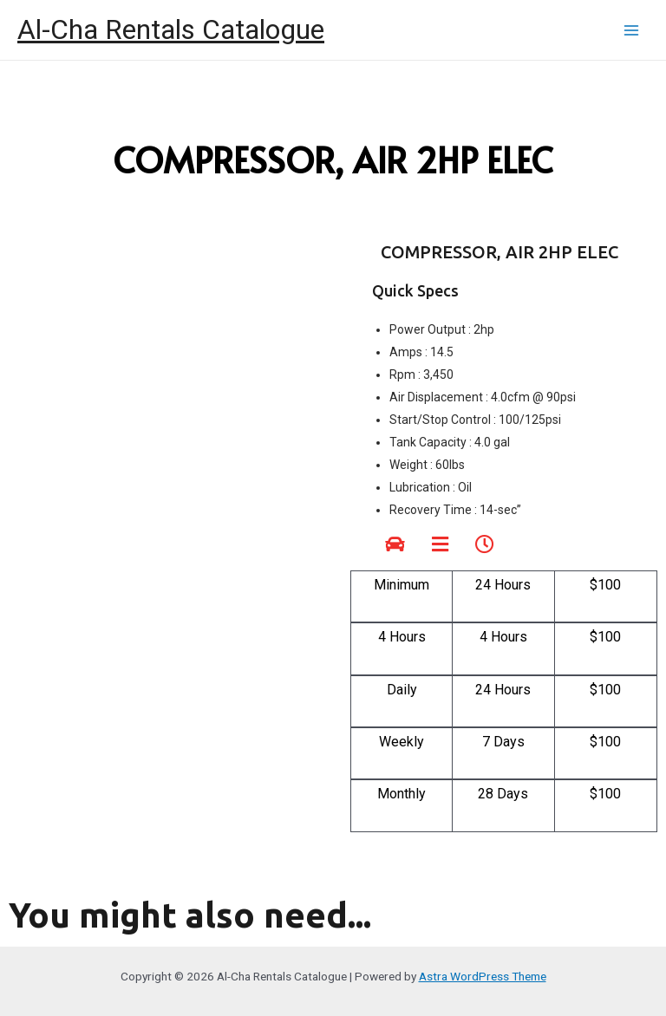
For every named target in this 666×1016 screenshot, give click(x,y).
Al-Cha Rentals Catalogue (170, 29)
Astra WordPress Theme (482, 976)
